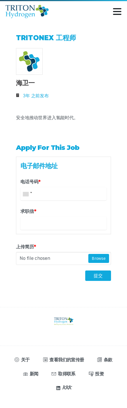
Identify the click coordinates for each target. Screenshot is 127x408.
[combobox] (27, 194)
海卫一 (25, 83)
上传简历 (26, 246)
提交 (98, 275)
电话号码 (30, 181)
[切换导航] (117, 11)
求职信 (28, 211)
